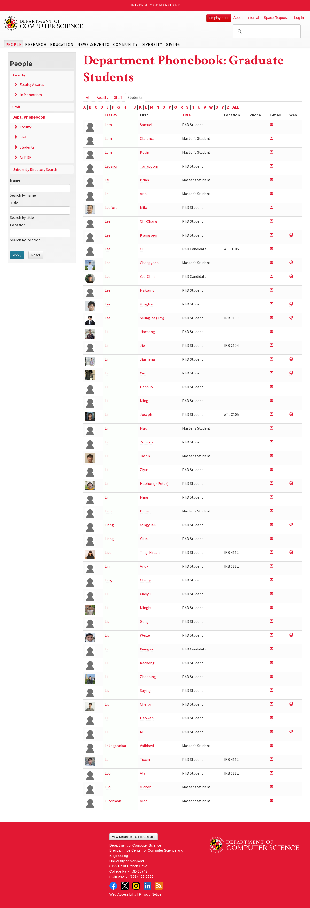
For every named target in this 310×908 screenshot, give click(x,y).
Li (106, 331)
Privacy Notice (150, 894)
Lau (107, 179)
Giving (173, 44)
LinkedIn (147, 886)
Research (35, 44)
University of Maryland (155, 5)
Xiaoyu (145, 593)
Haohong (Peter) (154, 483)
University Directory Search (34, 169)
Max (143, 428)
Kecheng (147, 662)
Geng (144, 621)
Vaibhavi (147, 745)
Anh (143, 193)
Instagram (136, 886)
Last (111, 115)
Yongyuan (148, 524)
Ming (144, 400)
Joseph (146, 414)
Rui (142, 731)
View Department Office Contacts (133, 837)
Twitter (125, 886)
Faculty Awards (32, 84)
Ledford (111, 207)
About (238, 18)
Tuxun (145, 759)
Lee (107, 221)
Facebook (113, 886)
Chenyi (145, 580)
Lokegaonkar (115, 745)
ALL (235, 107)
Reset (35, 255)
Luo (108, 773)
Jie (142, 345)
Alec (143, 800)
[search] (266, 31)
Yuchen (145, 787)
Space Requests (276, 18)
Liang (109, 524)
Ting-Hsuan (150, 552)
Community (125, 44)
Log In (299, 18)
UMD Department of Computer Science (44, 23)
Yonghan (147, 304)
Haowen (147, 718)
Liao (108, 552)
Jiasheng (147, 359)
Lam (108, 124)
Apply (17, 255)
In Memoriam (31, 94)
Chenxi (145, 704)
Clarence (147, 138)
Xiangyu (146, 649)
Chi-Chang (148, 221)
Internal (253, 18)
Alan (143, 773)
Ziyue (144, 469)
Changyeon (149, 262)
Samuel (146, 124)
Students (27, 147)
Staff (16, 106)
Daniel (145, 511)
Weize (145, 635)
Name (15, 180)
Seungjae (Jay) (152, 317)
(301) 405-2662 (141, 876)
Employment (218, 18)
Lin (107, 566)
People (14, 44)
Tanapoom (149, 166)
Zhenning (148, 676)
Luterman (113, 800)
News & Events (93, 44)
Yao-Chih (147, 276)
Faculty (18, 75)
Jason (145, 455)
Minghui (146, 607)
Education (62, 44)
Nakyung (147, 290)
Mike (144, 207)
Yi (141, 248)
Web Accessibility (122, 894)
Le (106, 193)
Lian (108, 511)
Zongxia (146, 442)
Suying (145, 690)
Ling (108, 580)
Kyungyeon (149, 235)
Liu (107, 593)
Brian (144, 179)
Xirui (143, 373)
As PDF (25, 157)
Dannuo (146, 386)
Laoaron (111, 166)
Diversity (151, 44)
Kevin (144, 152)
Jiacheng (147, 331)
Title (14, 202)
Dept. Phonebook (28, 117)
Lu (106, 759)
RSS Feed (159, 886)
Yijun (144, 538)
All (88, 97)
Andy (144, 566)
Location (18, 224)
